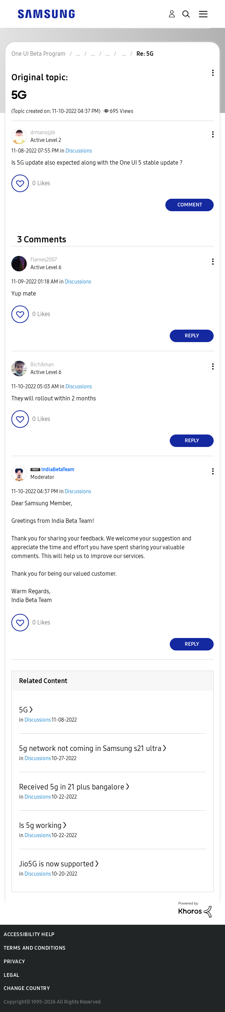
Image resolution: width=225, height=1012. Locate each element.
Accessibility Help (29, 934)
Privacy (14, 961)
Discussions (78, 151)
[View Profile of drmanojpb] (42, 132)
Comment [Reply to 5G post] (189, 205)
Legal (11, 975)
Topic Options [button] (200, 72)
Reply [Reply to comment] (192, 336)
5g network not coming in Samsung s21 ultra (90, 748)
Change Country (27, 988)
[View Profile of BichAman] (42, 365)
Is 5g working (40, 825)
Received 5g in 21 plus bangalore (71, 786)
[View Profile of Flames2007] (43, 260)
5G (23, 709)
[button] (201, 134)
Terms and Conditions (35, 948)
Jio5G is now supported (56, 863)
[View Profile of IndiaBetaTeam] (57, 469)
